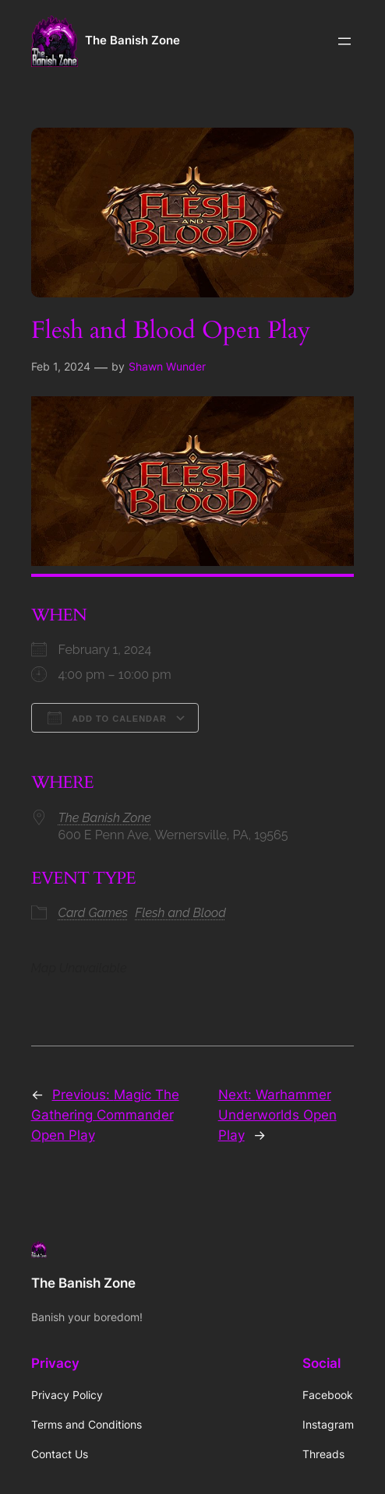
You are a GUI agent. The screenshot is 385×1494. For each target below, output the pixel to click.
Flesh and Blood (180, 912)
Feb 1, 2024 (60, 366)
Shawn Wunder (167, 366)
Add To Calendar (107, 718)
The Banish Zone (132, 40)
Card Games (93, 912)
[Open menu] (344, 41)
